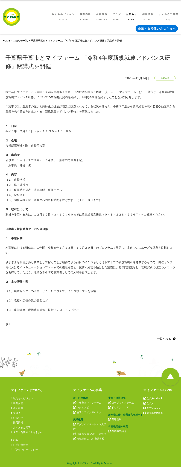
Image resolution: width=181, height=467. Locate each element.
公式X (148, 403)
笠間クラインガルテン (87, 412)
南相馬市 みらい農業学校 (88, 438)
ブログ (16, 413)
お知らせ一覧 (20, 40)
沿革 (14, 439)
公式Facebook (152, 398)
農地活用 (114, 419)
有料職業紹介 (117, 431)
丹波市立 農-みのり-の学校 (89, 433)
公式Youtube (152, 408)
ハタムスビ (81, 407)
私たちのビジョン (22, 398)
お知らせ (17, 417)
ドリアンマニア (118, 407)
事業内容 (17, 403)
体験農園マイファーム (87, 402)
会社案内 (17, 408)
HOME (6, 40)
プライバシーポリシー (24, 449)
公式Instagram (153, 413)
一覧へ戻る (164, 338)
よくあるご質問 (20, 427)
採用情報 (17, 422)
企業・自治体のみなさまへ (27, 432)
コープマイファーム (121, 402)
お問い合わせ (19, 444)
